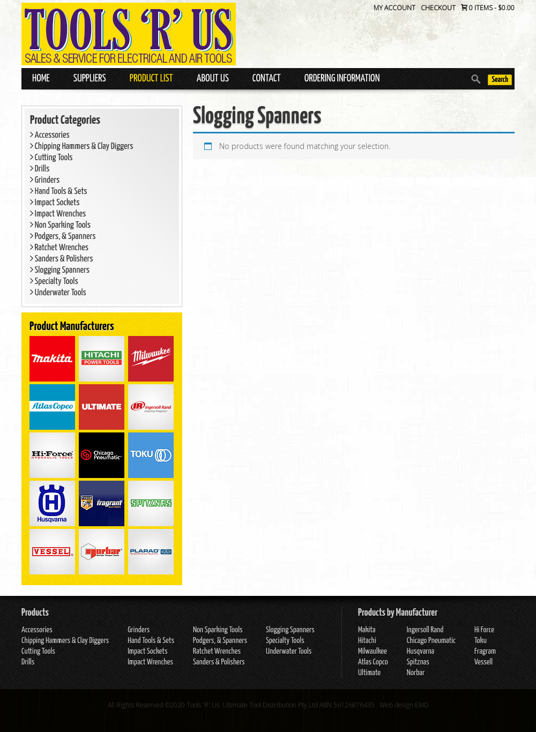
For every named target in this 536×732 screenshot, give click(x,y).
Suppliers (89, 78)
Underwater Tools (58, 292)
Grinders (44, 180)
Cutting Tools (51, 157)
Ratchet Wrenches (59, 247)
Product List (151, 78)
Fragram (485, 651)
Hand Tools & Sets (58, 191)
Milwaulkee (372, 651)
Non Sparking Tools (60, 225)
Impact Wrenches (58, 214)
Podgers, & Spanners (62, 236)
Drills (39, 169)
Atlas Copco (373, 662)
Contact (266, 78)
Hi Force (484, 630)
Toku (480, 641)
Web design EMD (404, 704)
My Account (394, 7)
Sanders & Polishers (61, 259)
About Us (213, 78)
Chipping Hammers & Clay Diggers (81, 146)
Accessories (50, 135)
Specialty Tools (54, 281)
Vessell (483, 662)
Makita (367, 630)
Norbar (416, 673)
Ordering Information (342, 78)
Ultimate (369, 673)
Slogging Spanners (60, 270)
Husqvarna (420, 651)
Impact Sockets (55, 202)
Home (41, 78)
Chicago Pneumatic (431, 641)
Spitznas (418, 662)
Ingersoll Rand (425, 630)
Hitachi (367, 641)
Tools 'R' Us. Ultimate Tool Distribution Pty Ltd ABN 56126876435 (281, 704)
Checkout (438, 7)
